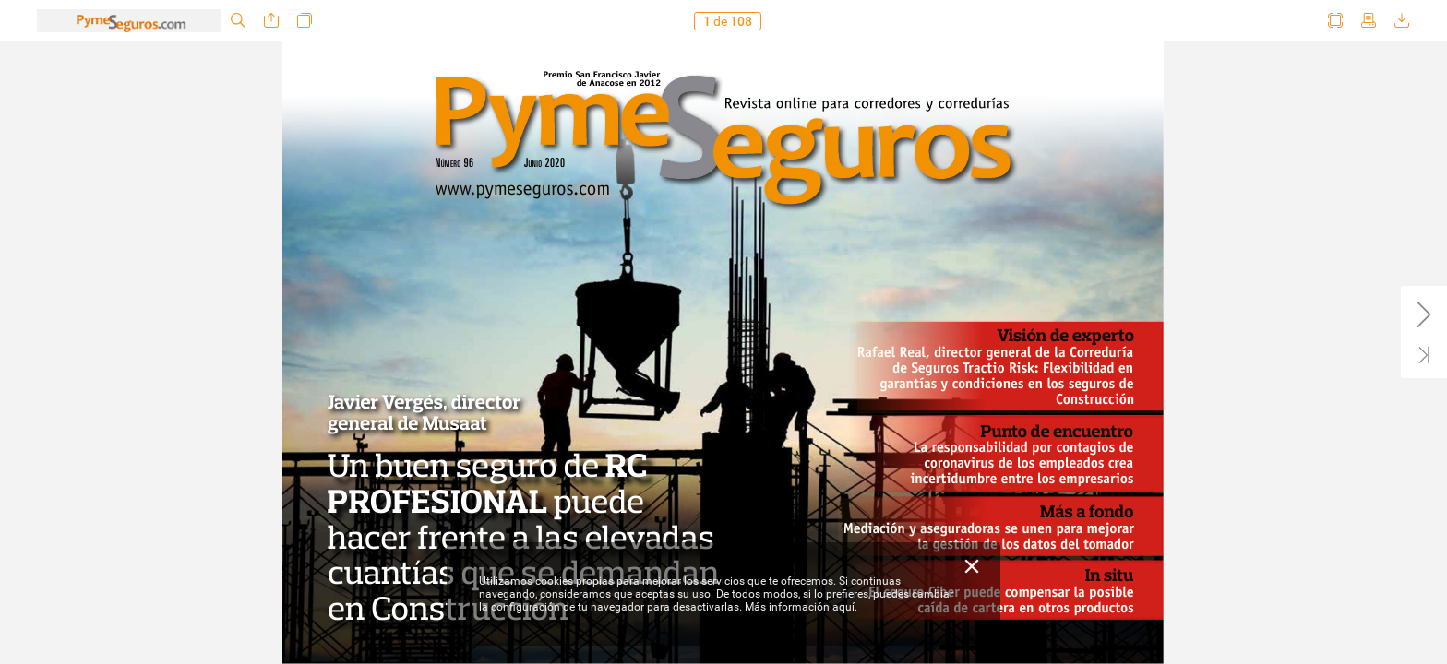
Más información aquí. (801, 606)
